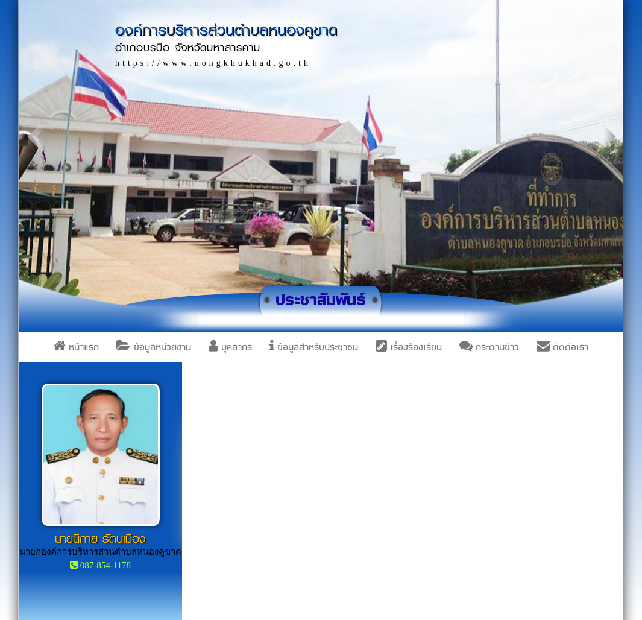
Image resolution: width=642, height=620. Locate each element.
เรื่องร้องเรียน (409, 347)
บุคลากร (230, 347)
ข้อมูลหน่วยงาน (153, 347)
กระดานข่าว (489, 347)
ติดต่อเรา (562, 347)
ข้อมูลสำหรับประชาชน (313, 347)
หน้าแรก (76, 347)
